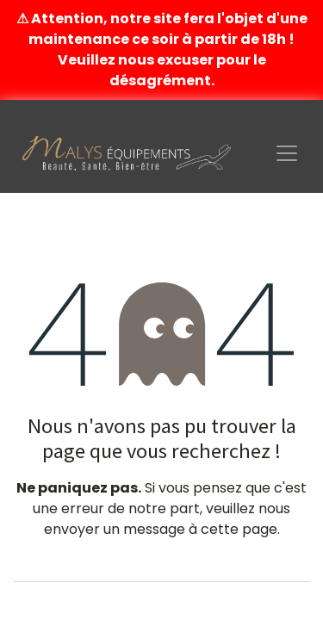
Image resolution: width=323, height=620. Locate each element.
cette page (239, 529)
